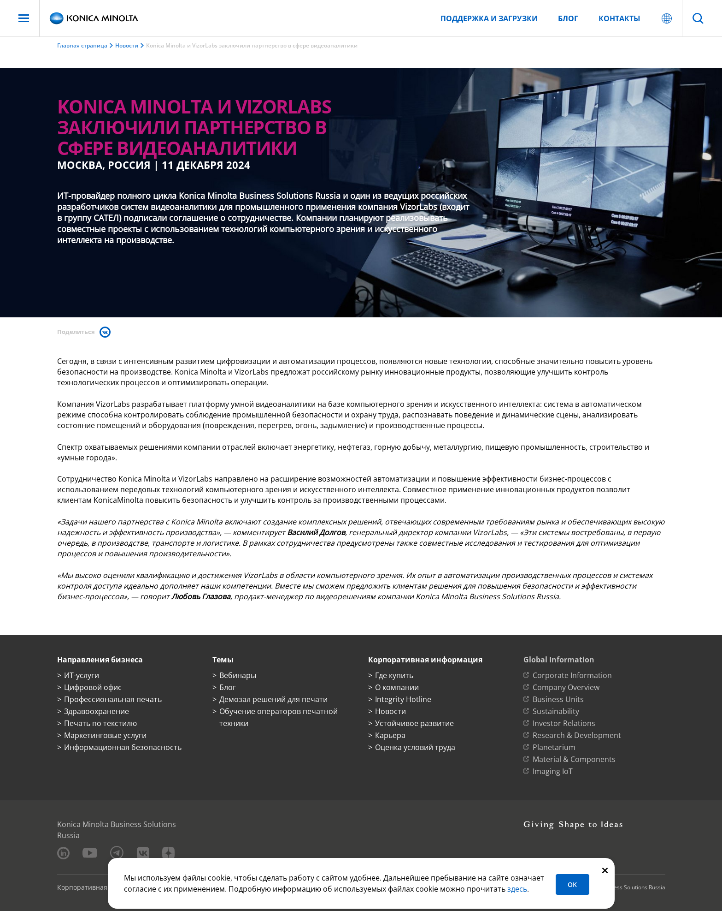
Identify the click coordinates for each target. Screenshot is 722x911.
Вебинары (237, 675)
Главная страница (82, 45)
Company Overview (566, 687)
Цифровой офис (93, 687)
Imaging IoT (553, 771)
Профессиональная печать (113, 699)
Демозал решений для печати (273, 699)
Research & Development (577, 735)
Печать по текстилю (100, 723)
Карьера (390, 735)
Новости (126, 45)
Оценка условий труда (415, 747)
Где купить (394, 675)
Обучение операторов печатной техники (278, 717)
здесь (517, 889)
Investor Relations (564, 723)
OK (572, 884)
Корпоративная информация (103, 887)
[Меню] (23, 18)
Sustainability (556, 711)
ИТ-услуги (81, 675)
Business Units (558, 699)
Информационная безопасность (123, 747)
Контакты (619, 18)
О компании (397, 687)
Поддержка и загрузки (489, 18)
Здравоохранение (96, 711)
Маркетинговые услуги (105, 735)
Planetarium (554, 747)
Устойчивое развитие (414, 723)
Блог (568, 18)
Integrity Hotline (403, 699)
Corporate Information (572, 675)
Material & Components (574, 759)
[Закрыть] (605, 870)
